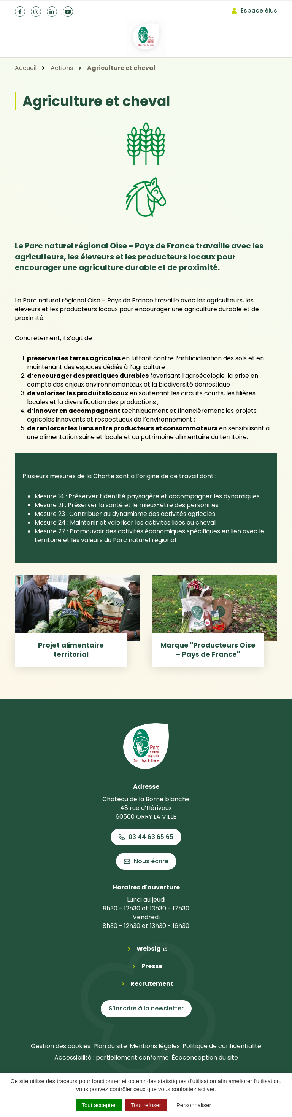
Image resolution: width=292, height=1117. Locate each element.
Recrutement (151, 983)
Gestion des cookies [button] (60, 1046)
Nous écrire (146, 861)
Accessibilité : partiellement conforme (111, 1057)
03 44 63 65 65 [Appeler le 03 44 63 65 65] (146, 836)
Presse (151, 966)
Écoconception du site (204, 1057)
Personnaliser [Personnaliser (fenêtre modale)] (193, 1105)
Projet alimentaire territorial (71, 649)
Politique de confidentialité (221, 1046)
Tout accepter (99, 1105)
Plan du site (110, 1046)
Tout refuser (146, 1105)
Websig (151, 948)
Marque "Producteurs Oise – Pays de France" (208, 649)
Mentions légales (155, 1046)
